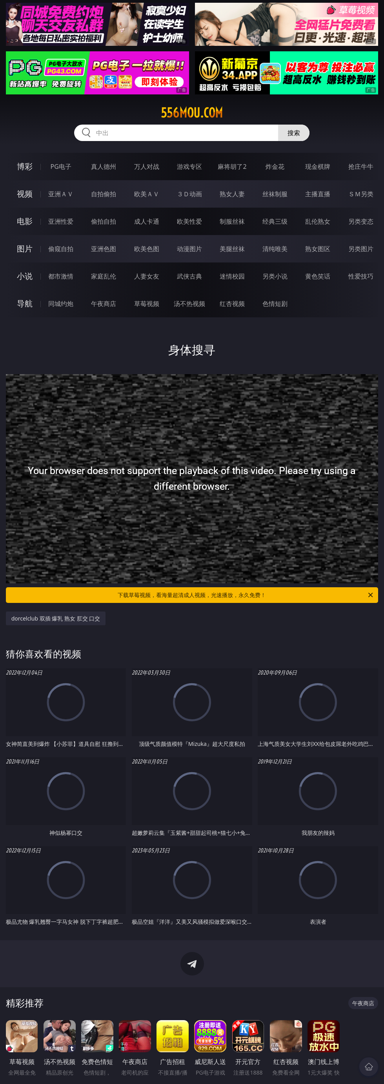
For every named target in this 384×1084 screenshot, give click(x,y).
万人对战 (146, 166)
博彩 (25, 166)
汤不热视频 (189, 303)
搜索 (294, 132)
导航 (25, 303)
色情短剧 (275, 303)
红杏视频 (232, 303)
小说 (25, 276)
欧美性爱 (189, 221)
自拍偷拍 (103, 194)
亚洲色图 (103, 248)
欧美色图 (146, 248)
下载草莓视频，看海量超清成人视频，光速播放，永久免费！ (246, 595)
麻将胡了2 (232, 166)
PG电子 (61, 166)
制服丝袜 (232, 221)
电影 (25, 221)
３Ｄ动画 (189, 194)
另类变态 (360, 221)
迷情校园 (232, 276)
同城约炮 (60, 303)
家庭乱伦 (103, 276)
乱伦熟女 (317, 221)
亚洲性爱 (60, 221)
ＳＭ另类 (360, 194)
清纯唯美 (275, 248)
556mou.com (192, 113)
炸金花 (275, 166)
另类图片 (360, 248)
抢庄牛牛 (360, 166)
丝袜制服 (275, 194)
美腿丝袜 (232, 248)
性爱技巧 (360, 276)
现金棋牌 (317, 166)
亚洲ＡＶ (60, 194)
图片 (25, 248)
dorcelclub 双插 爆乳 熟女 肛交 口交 (55, 618)
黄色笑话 (317, 276)
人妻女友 (146, 276)
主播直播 (317, 194)
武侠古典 (189, 276)
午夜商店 (103, 303)
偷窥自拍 (60, 248)
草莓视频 (146, 303)
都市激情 (60, 276)
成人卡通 (146, 221)
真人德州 (103, 166)
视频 (25, 193)
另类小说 (275, 276)
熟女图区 (317, 248)
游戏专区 (189, 166)
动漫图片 (189, 248)
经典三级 (275, 221)
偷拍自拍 (103, 221)
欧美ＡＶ (146, 194)
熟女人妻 (232, 194)
